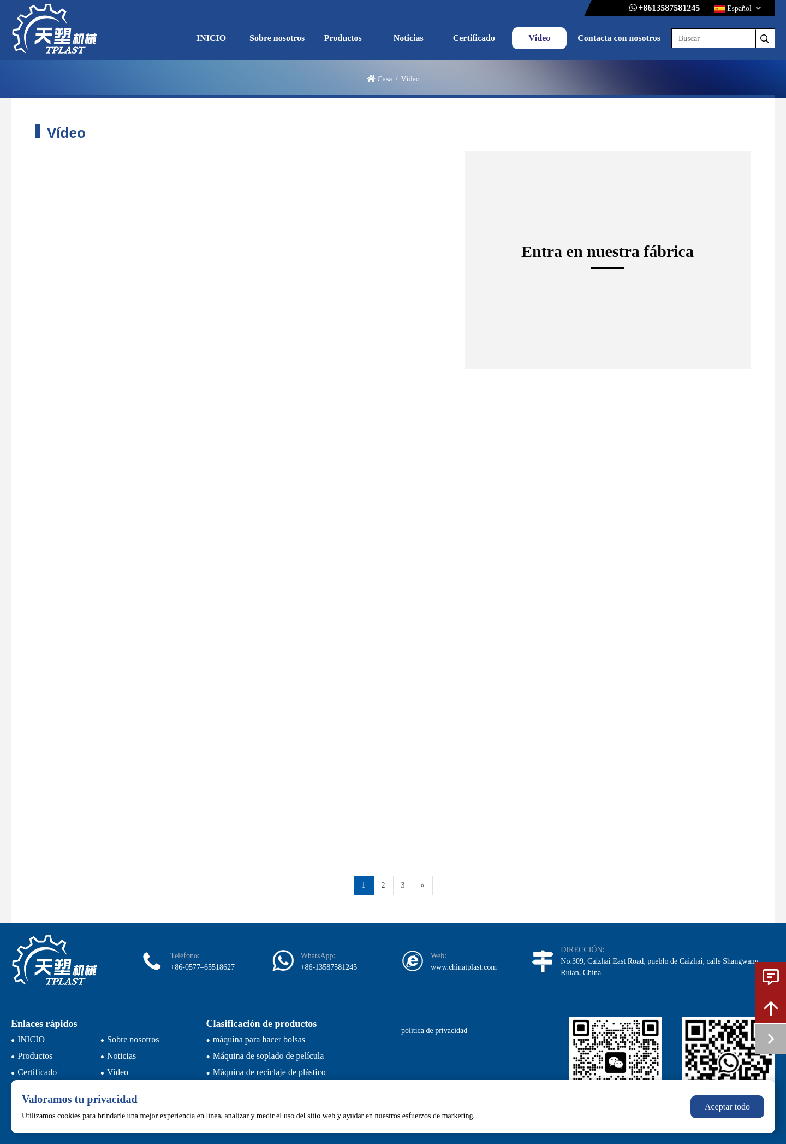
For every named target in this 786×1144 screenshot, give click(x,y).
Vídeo (539, 38)
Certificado (474, 38)
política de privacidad (434, 1030)
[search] (765, 38)
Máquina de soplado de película (268, 1055)
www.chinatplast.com (464, 967)
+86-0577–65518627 (202, 967)
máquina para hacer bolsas (259, 1039)
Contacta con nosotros (618, 38)
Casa (384, 79)
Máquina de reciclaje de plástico (269, 1072)
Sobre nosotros (277, 38)
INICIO (211, 38)
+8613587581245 (669, 8)
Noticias (409, 38)
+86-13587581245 (329, 967)
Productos (343, 38)
